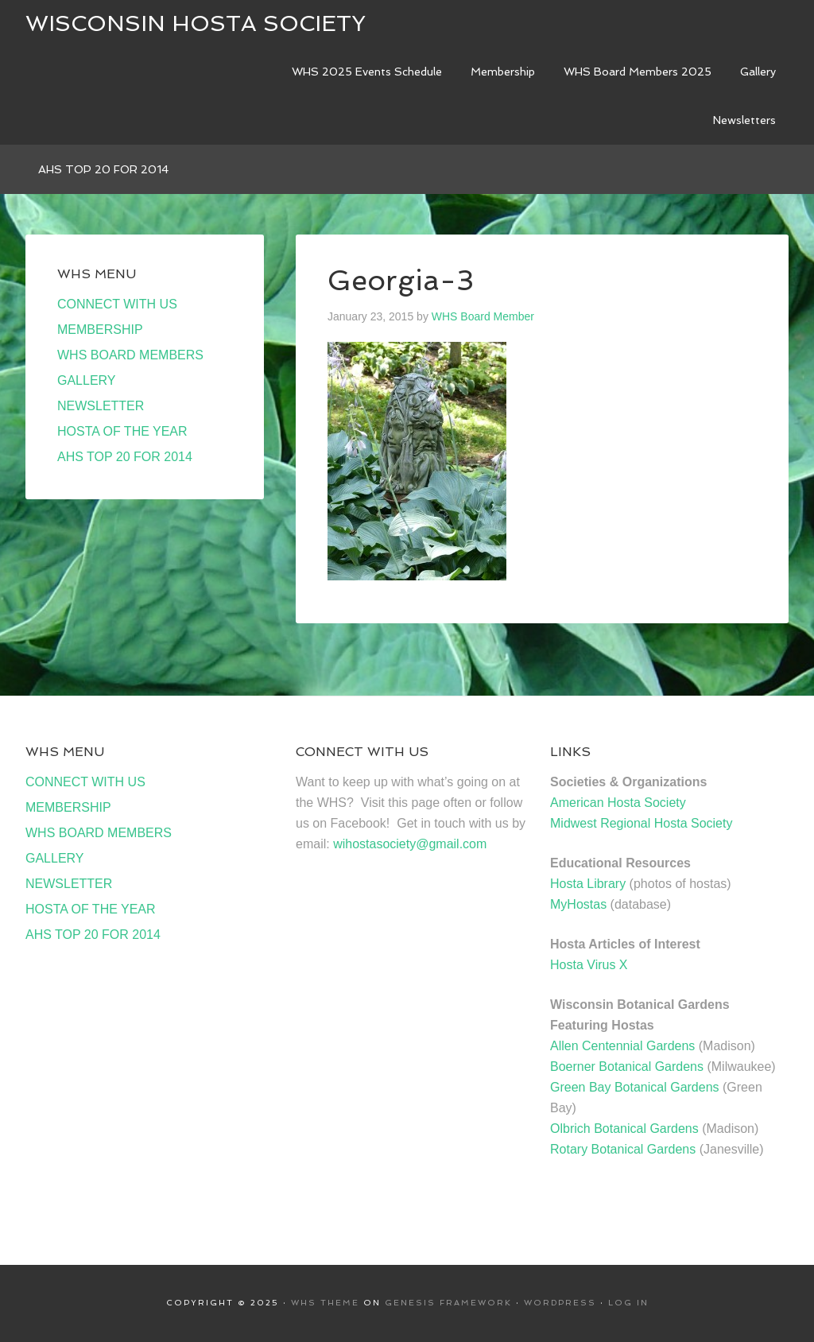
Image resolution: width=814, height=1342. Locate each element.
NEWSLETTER (100, 406)
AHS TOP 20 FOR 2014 (124, 456)
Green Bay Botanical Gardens (634, 1087)
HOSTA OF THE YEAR (122, 431)
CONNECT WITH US (117, 304)
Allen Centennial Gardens (622, 1046)
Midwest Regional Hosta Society (641, 823)
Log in (628, 1302)
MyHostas (578, 904)
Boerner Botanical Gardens (627, 1066)
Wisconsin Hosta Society (195, 23)
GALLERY (86, 380)
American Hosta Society (618, 802)
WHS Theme (325, 1302)
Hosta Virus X (589, 965)
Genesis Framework (448, 1302)
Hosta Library (588, 883)
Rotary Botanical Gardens (623, 1149)
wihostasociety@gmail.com (409, 844)
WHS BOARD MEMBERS (130, 355)
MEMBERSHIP (100, 329)
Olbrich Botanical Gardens (624, 1128)
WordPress (560, 1302)
